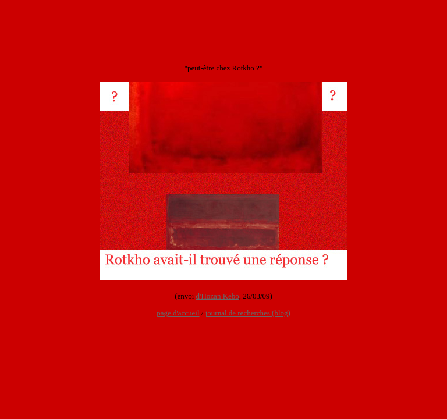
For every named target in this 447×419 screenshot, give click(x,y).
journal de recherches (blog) (247, 312)
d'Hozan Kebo (217, 296)
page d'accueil (178, 312)
